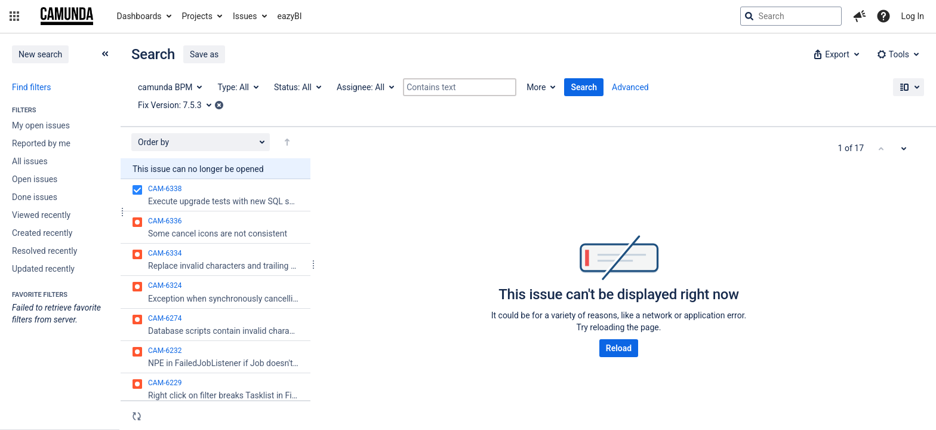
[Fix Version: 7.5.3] (178, 105)
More (536, 87)
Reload (619, 348)
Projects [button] (197, 16)
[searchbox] (791, 16)
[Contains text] (459, 87)
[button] (14, 16)
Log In (912, 16)
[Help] (883, 16)
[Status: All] (297, 87)
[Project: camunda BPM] (169, 87)
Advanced (630, 87)
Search (584, 87)
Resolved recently (44, 251)
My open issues (41, 125)
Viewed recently (41, 215)
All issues (30, 161)
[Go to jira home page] (67, 16)
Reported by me (41, 143)
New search (40, 54)
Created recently (42, 233)
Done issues (34, 197)
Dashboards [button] (139, 16)
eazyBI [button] (290, 16)
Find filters (31, 87)
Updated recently (43, 269)
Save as (204, 54)
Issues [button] (245, 16)
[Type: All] (237, 87)
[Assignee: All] (364, 87)
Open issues (34, 179)
